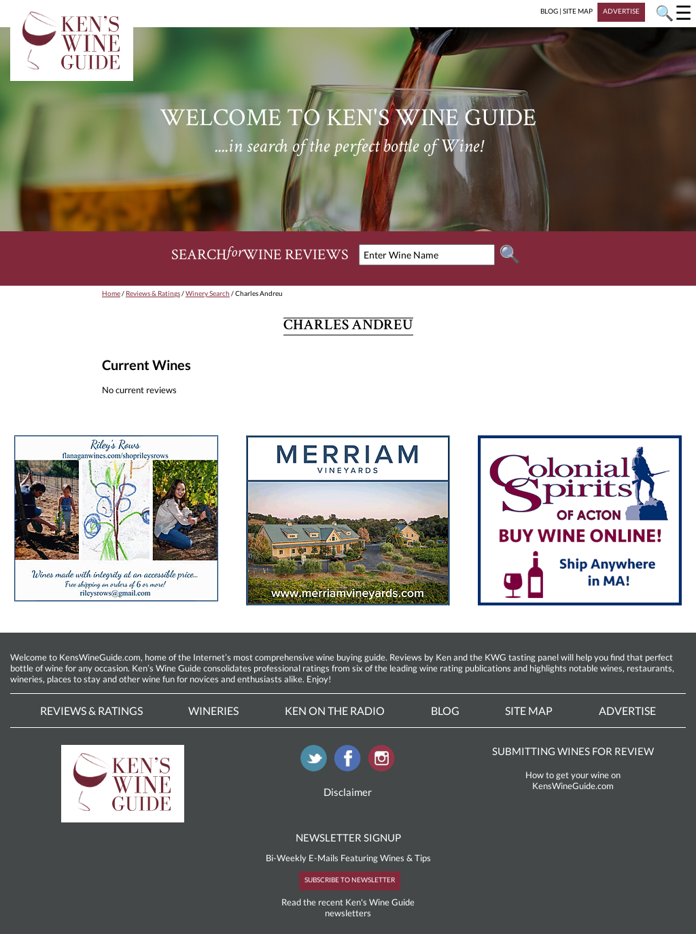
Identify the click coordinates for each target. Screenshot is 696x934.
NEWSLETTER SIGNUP (348, 837)
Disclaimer (348, 792)
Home (111, 293)
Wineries (213, 710)
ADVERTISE (621, 11)
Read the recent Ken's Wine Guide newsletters (348, 907)
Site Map (529, 710)
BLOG (549, 11)
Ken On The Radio (335, 710)
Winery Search (208, 293)
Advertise (627, 710)
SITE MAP (578, 11)
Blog (445, 710)
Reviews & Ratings (153, 293)
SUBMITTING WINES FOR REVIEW (573, 751)
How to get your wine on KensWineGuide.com (573, 780)
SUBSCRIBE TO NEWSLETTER (349, 879)
